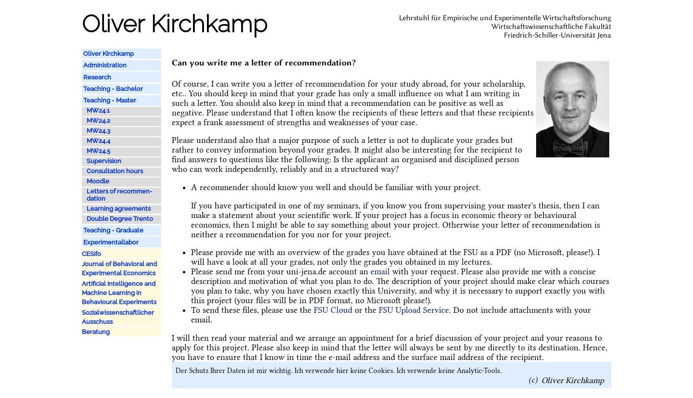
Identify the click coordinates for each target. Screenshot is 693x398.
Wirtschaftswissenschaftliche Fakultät (551, 26)
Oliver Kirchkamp (572, 380)
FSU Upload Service (414, 310)
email (380, 271)
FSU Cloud (333, 310)
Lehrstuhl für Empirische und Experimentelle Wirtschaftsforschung (505, 17)
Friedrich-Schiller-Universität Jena (557, 35)
